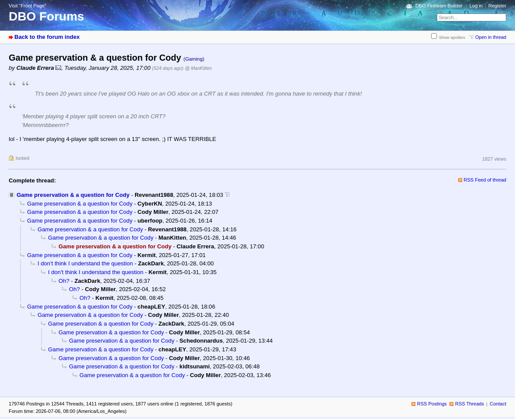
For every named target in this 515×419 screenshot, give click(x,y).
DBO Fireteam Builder (439, 5)
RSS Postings (432, 403)
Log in (476, 5)
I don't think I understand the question (85, 263)
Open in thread (490, 37)
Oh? (64, 281)
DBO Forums (46, 16)
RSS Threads (469, 403)
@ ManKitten (198, 68)
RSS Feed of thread (485, 179)
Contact (498, 403)
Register (497, 5)
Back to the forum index (46, 37)
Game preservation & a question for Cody (73, 195)
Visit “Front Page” (27, 5)
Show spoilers (452, 37)
